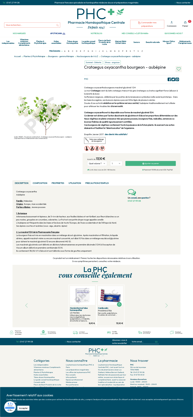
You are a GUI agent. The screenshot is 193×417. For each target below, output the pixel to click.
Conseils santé (39, 382)
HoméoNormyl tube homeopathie (79, 309)
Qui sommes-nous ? (173, 33)
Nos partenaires (72, 385)
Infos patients (71, 377)
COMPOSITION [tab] (40, 183)
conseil (133, 197)
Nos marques (19, 33)
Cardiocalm (103, 308)
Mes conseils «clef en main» (135, 33)
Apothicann (58, 33)
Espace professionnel (74, 380)
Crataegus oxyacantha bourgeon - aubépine (121, 56)
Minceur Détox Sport (169, 42)
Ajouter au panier (150, 163)
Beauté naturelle (153, 42)
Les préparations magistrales (77, 370)
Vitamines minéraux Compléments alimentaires (24, 42)
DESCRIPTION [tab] (21, 183)
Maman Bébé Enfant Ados (120, 42)
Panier (186, 23)
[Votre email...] (142, 341)
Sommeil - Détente (93, 62)
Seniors (136, 42)
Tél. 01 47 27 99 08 (137, 372)
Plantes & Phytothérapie (40, 42)
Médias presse (71, 382)
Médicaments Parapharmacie (185, 42)
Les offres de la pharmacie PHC (78, 372)
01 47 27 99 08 (13, 2)
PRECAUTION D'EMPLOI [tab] (97, 183)
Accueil (17, 56)
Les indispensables (8, 42)
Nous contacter (183, 2)
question (145, 197)
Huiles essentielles (56, 42)
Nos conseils (71, 375)
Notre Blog (96, 33)
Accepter (23, 408)
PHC (86, 79)
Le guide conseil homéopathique (88, 42)
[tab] (113, 181)
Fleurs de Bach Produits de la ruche (104, 42)
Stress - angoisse (112, 62)
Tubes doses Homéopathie (72, 42)
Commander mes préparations (147, 24)
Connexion (171, 24)
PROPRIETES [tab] (58, 183)
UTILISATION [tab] (75, 183)
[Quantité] (116, 163)
